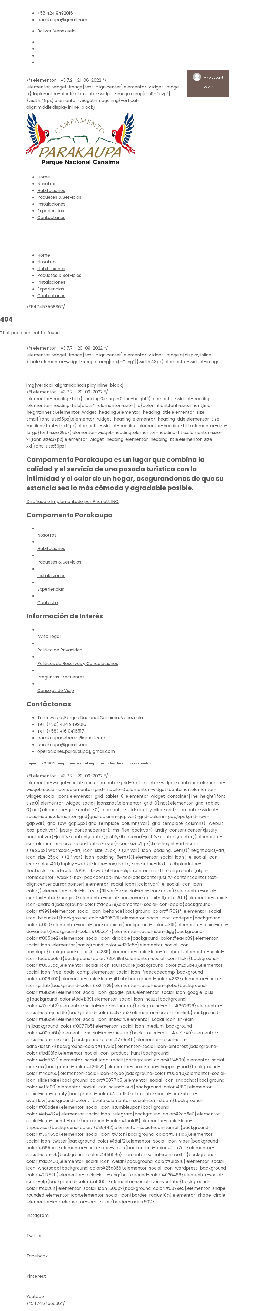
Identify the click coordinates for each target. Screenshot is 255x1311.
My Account (213, 77)
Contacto (47, 603)
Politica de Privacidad (59, 650)
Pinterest (36, 1276)
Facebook (37, 1256)
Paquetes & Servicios (59, 197)
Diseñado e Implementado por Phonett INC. (72, 501)
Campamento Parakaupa (76, 764)
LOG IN (208, 87)
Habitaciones (51, 190)
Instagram (37, 1215)
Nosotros (46, 184)
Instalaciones (51, 204)
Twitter (34, 1236)
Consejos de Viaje (55, 690)
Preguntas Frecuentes (61, 677)
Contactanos (51, 217)
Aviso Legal (49, 636)
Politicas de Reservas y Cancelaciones (77, 663)
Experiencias (50, 211)
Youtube (35, 1296)
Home (43, 177)
